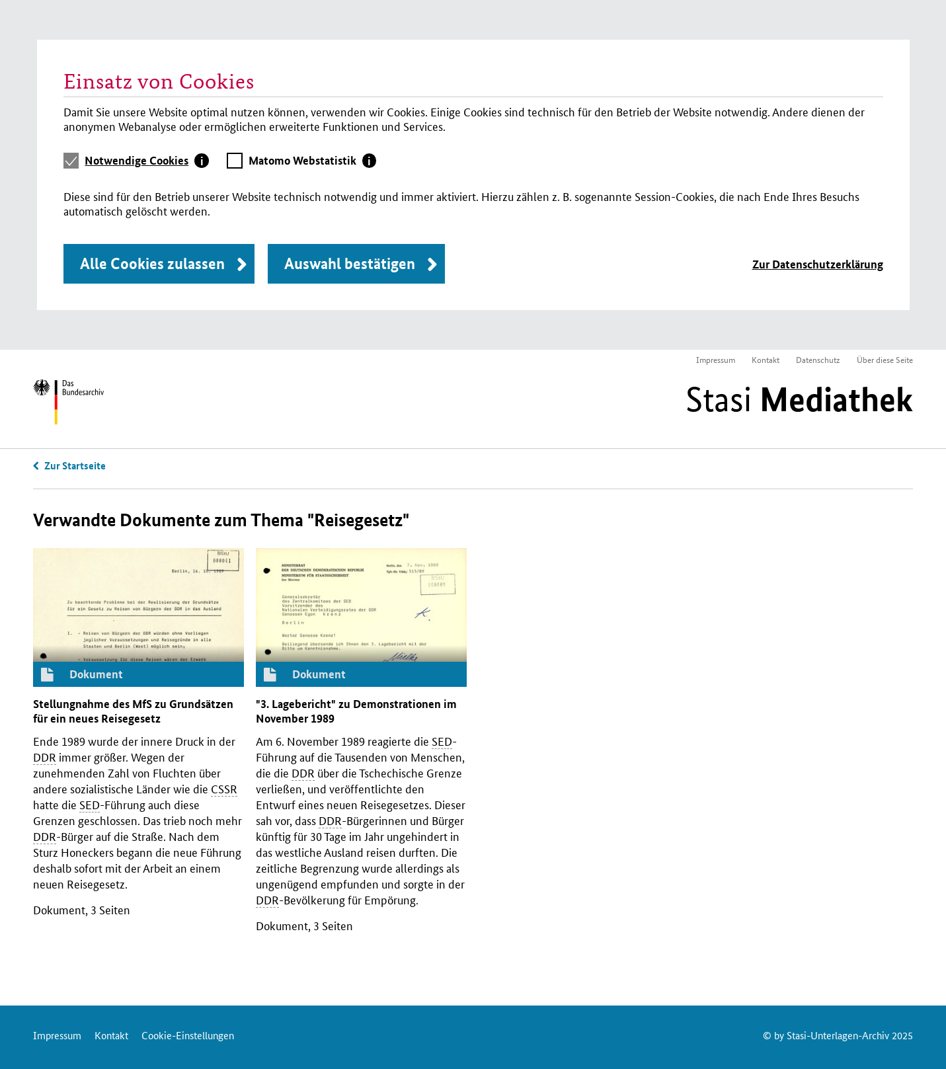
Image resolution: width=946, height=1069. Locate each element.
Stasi (799, 399)
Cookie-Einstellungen (187, 1035)
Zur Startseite (75, 465)
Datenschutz (818, 359)
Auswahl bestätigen (349, 263)
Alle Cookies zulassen (152, 263)
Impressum (715, 359)
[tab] (147, 161)
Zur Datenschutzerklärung (817, 264)
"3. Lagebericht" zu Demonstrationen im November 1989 (356, 711)
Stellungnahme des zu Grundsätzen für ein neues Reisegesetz (133, 711)
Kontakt (765, 359)
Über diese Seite (885, 359)
